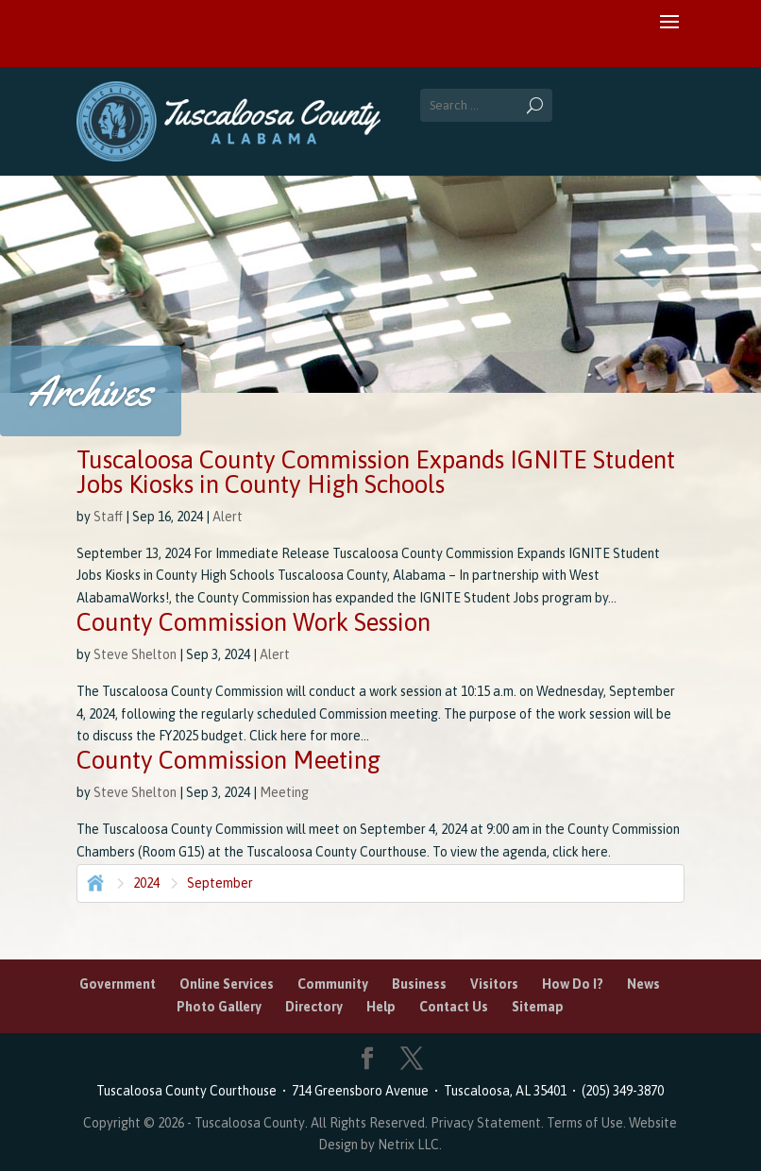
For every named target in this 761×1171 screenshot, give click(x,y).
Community (332, 984)
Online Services (226, 984)
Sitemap (538, 1006)
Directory (314, 1006)
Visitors (494, 984)
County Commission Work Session (253, 622)
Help (381, 1006)
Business (419, 984)
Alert (227, 516)
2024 (146, 883)
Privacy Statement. (487, 1122)
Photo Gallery (219, 1006)
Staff (108, 516)
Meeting (284, 792)
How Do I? (572, 984)
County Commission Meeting (228, 760)
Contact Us (453, 1006)
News (643, 984)
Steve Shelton (135, 654)
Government (117, 984)
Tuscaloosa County (249, 1122)
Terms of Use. (588, 1122)
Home (93, 881)
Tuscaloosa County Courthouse (189, 1090)
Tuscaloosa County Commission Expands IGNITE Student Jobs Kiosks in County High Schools (375, 472)
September (220, 883)
